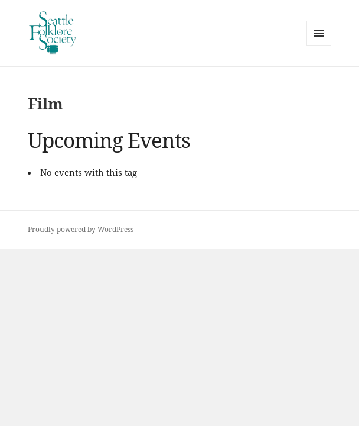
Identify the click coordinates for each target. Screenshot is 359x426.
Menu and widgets (319, 45)
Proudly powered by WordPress (80, 229)
